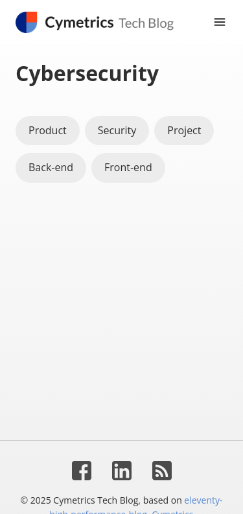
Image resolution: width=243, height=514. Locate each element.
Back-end (51, 167)
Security (117, 130)
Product (48, 130)
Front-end (128, 167)
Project (184, 130)
